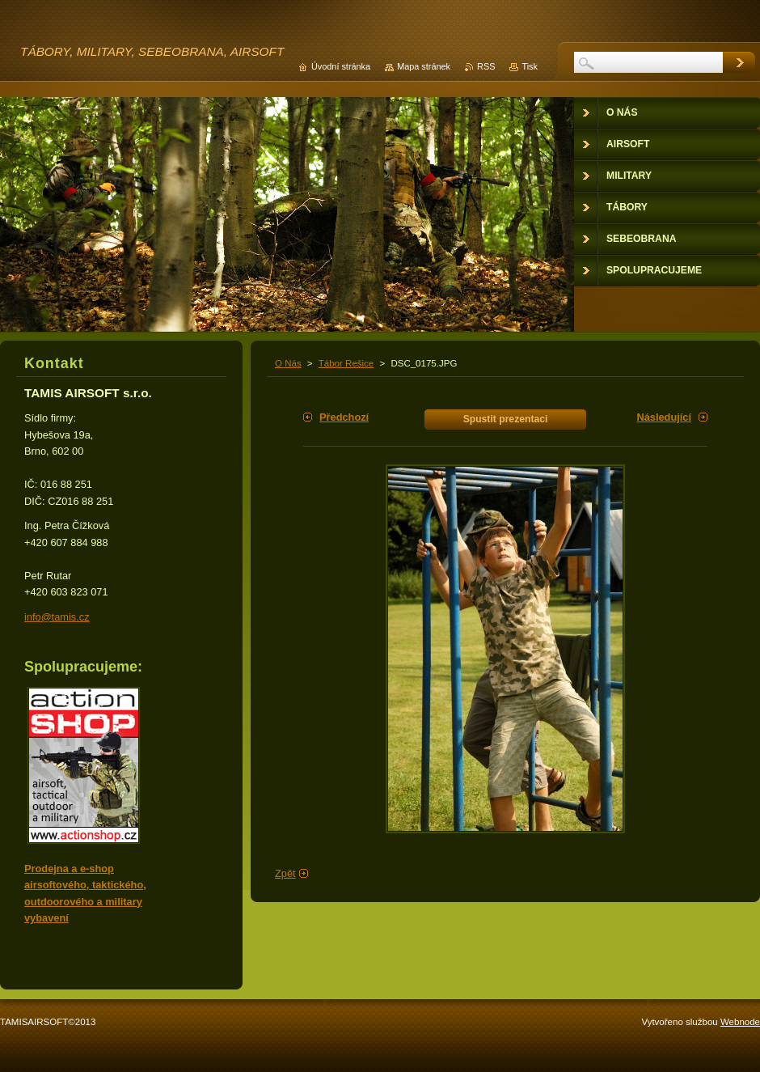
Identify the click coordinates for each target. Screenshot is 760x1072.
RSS (486, 66)
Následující (663, 417)
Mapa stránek (423, 66)
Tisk (529, 66)
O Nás (288, 363)
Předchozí (344, 417)
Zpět (285, 873)
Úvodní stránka (340, 66)
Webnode (740, 1022)
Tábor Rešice (346, 363)
